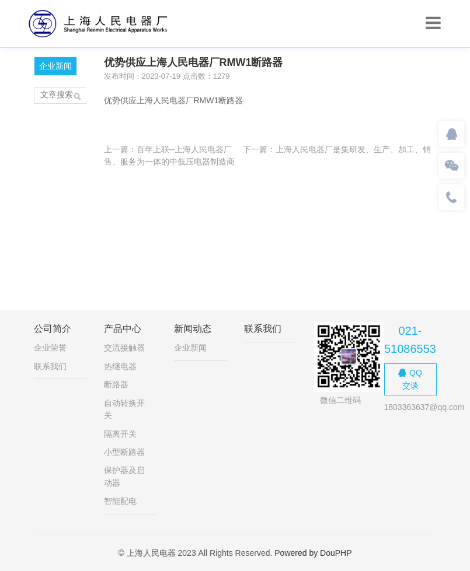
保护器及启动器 (124, 476)
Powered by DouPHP (312, 553)
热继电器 (120, 366)
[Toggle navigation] (433, 23)
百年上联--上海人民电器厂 (184, 149)
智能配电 (120, 501)
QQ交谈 (410, 379)
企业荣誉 (50, 347)
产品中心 (122, 329)
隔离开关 (120, 434)
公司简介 (52, 329)
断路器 (116, 384)
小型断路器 (124, 452)
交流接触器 (124, 347)
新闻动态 (192, 329)
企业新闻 (55, 66)
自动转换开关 (124, 409)
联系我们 (50, 366)
